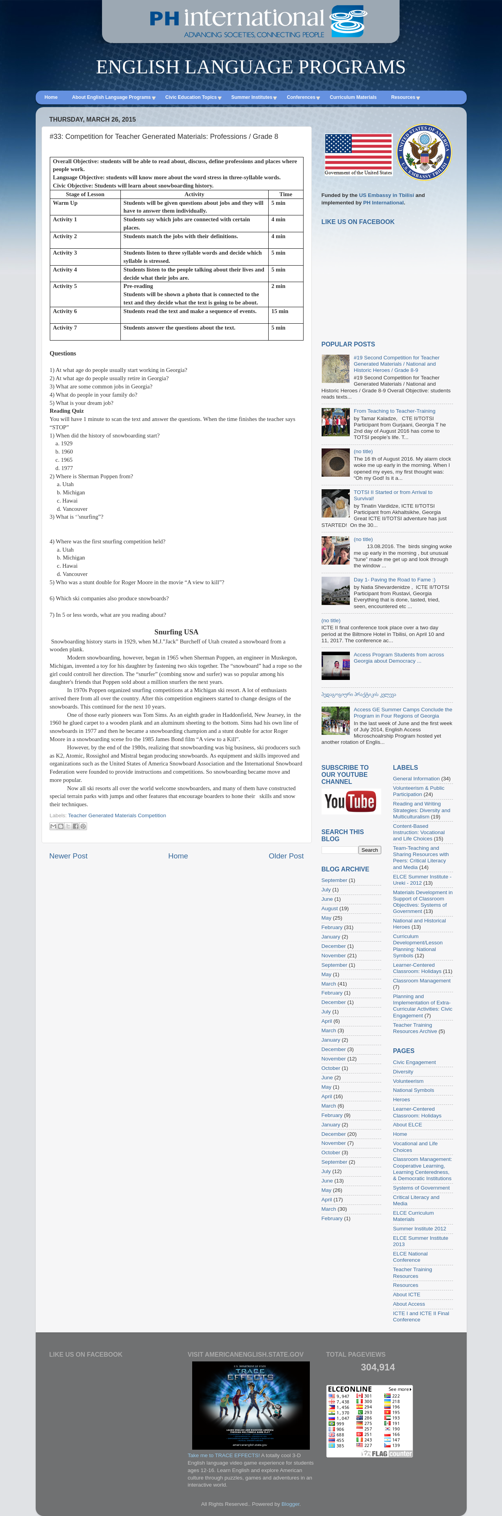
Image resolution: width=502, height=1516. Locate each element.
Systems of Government (421, 1188)
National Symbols (413, 1090)
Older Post (286, 856)
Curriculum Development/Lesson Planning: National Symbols (418, 945)
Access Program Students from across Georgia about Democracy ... (399, 658)
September (334, 880)
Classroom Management (422, 981)
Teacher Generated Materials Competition (117, 815)
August (330, 908)
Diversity (403, 1072)
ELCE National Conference (410, 1257)
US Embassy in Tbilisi (386, 195)
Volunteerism (408, 1081)
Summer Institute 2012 (419, 1229)
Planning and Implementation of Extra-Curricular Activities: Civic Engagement (423, 1006)
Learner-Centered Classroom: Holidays (417, 968)
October (331, 1068)
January (331, 937)
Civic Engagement (414, 1062)
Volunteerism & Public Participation (418, 791)
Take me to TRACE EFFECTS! (224, 1455)
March (329, 984)
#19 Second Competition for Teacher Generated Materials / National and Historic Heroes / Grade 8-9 (397, 364)
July (326, 890)
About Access (409, 1304)
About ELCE (407, 1125)
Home (178, 856)
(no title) (363, 451)
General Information (416, 779)
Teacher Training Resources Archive (415, 1028)
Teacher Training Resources (412, 1272)
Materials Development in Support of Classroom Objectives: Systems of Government (423, 902)
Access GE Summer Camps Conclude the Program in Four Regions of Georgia (403, 713)
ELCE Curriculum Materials (413, 1216)
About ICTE (406, 1294)
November (334, 955)
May (327, 918)
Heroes (401, 1099)
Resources (405, 1285)
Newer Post (68, 856)
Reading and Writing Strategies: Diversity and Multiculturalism (421, 810)
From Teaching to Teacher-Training (394, 411)
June (327, 899)
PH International (383, 203)
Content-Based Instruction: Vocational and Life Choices (419, 832)
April (327, 1021)
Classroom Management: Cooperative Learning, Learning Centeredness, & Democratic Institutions (422, 1168)
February (332, 927)
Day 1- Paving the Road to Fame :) (395, 580)
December (334, 946)
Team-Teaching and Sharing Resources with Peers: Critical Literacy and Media (421, 857)
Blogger (291, 1504)
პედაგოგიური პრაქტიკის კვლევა (359, 694)
